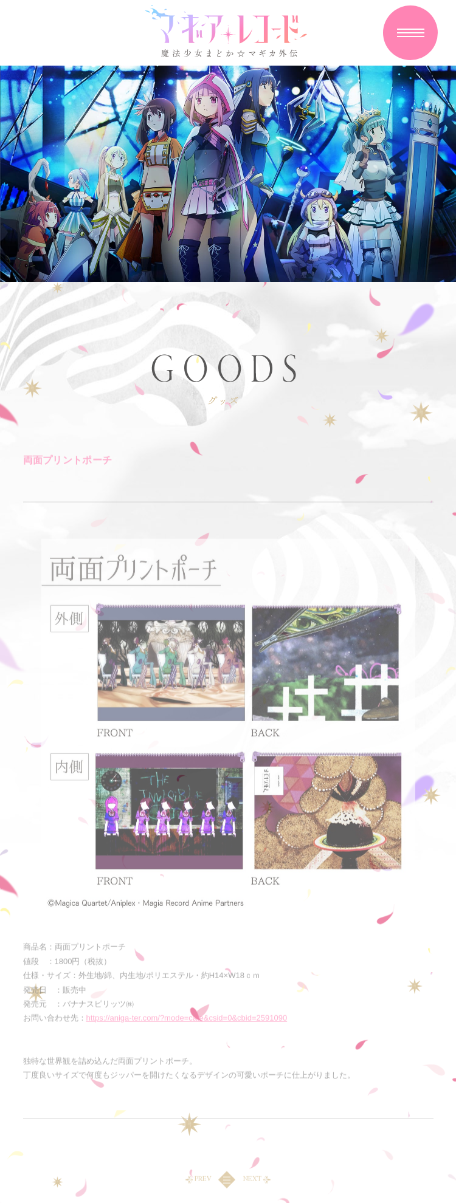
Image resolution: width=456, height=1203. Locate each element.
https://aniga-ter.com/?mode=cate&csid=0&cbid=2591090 (187, 1019)
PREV (203, 1180)
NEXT (252, 1180)
